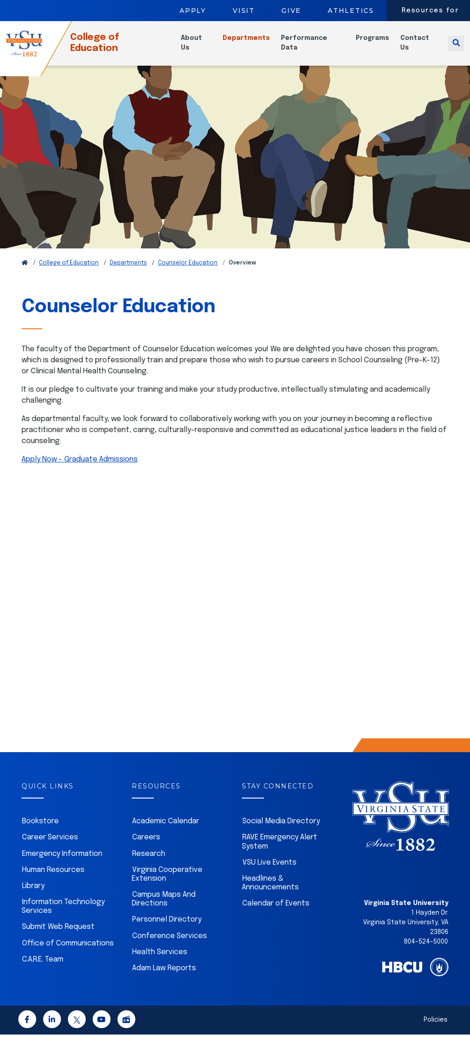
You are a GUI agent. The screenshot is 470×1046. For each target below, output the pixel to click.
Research (148, 865)
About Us (200, 48)
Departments (253, 43)
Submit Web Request (58, 938)
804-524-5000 (426, 953)
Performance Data (311, 48)
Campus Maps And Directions (164, 910)
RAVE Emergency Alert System (279, 853)
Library (33, 897)
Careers (146, 849)
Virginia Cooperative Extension (167, 885)
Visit (244, 10)
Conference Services (169, 947)
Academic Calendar (165, 833)
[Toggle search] (456, 48)
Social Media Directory (281, 833)
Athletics (351, 10)
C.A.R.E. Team (42, 971)
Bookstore (40, 833)
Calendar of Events (275, 915)
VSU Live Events (269, 874)
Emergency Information (62, 865)
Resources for (430, 10)
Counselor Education (188, 274)
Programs (375, 43)
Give (291, 10)
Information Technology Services (63, 918)
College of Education (109, 48)
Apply (192, 10)
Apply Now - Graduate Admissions (80, 471)
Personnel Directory (166, 931)
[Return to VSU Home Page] (25, 274)
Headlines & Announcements (270, 894)
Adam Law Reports (164, 980)
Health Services (159, 963)
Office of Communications (68, 955)
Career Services (50, 849)
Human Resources (53, 881)
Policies (436, 1031)
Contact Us (417, 48)
